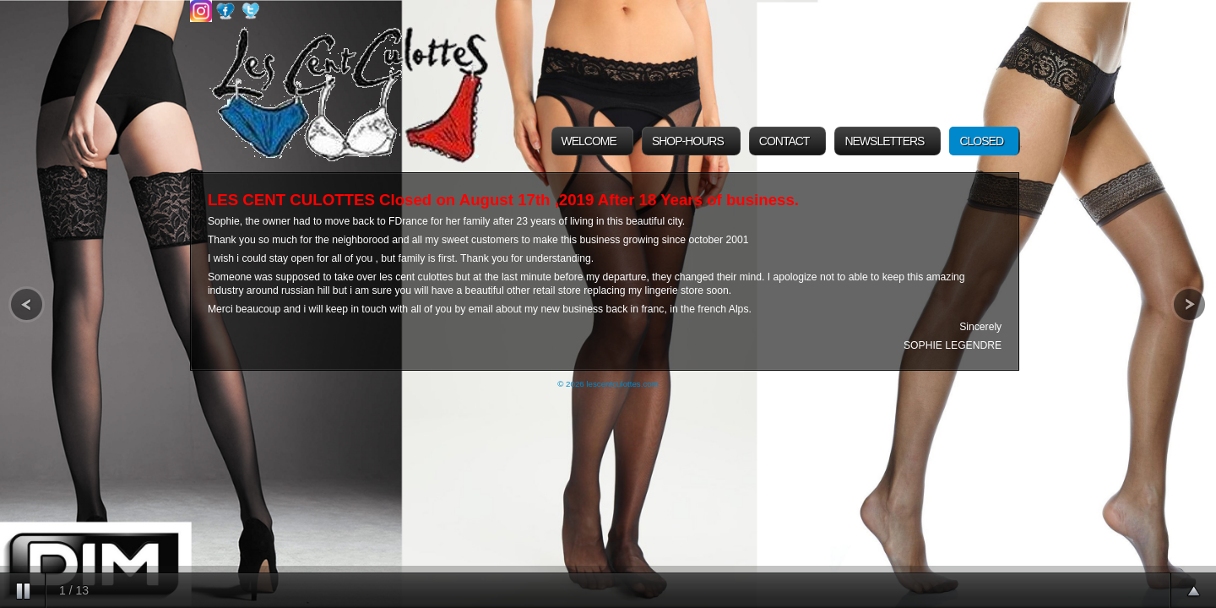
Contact (784, 141)
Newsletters (884, 141)
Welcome (589, 141)
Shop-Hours (688, 141)
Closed (981, 141)
